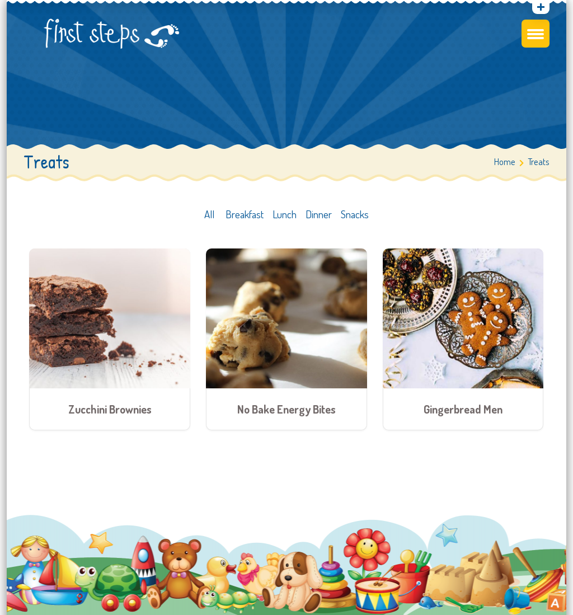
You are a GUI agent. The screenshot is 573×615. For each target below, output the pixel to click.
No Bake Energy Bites (286, 412)
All (209, 217)
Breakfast (245, 217)
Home (504, 165)
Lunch (285, 217)
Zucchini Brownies (110, 412)
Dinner (322, 217)
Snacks (355, 217)
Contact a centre (510, 100)
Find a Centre (510, 45)
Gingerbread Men (463, 412)
